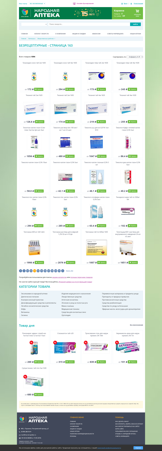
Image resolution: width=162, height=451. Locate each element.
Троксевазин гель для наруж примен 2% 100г (96, 334)
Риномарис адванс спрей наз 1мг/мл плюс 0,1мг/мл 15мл (34, 334)
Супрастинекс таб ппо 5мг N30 (34, 368)
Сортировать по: (128, 57)
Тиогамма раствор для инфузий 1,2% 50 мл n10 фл (65, 233)
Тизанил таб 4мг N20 (96, 95)
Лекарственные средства (72, 297)
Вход (125, 3)
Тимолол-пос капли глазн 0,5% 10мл (34, 198)
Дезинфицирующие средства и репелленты (38, 303)
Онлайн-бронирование (85, 3)
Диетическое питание (30, 297)
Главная (24, 33)
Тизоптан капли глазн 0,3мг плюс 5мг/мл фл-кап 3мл (34, 129)
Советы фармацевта (115, 33)
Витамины (25, 312)
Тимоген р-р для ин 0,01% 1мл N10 (97, 129)
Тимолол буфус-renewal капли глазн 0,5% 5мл (128, 129)
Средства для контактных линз (74, 312)
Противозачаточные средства (114, 300)
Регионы (73, 436)
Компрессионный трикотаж (32, 300)
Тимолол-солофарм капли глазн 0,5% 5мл (97, 198)
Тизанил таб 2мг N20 (34, 95)
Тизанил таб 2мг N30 (65, 95)
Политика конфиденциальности (82, 434)
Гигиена (24, 315)
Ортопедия (66, 315)
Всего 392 (69, 271)
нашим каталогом (59, 277)
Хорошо (138, 448)
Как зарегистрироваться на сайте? (127, 426)
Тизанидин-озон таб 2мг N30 (34, 63)
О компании (60, 33)
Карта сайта (119, 429)
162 (31, 271)
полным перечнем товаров (81, 277)
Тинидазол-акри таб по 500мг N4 (128, 198)
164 (38, 271)
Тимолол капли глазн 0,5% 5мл (65, 162)
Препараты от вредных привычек (115, 297)
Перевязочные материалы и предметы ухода (120, 293)
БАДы (23, 309)
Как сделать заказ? (122, 421)
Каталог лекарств (41, 33)
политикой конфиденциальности (109, 448)
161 (27, 271)
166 (45, 271)
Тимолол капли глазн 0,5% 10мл (34, 162)
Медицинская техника (70, 309)
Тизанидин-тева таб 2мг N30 (96, 63)
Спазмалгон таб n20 (65, 333)
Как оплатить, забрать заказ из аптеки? (129, 424)
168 (52, 271)
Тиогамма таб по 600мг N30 (97, 232)
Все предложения (136, 325)
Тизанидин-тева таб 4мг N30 (128, 63)
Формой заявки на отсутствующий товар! (75, 282)
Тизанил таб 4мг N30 (128, 95)
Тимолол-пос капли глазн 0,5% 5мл (65, 198)
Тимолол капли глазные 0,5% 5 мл (96, 163)
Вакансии (96, 33)
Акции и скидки (79, 33)
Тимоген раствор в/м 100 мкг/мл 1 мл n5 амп (65, 129)
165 (41, 271)
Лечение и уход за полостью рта (75, 303)
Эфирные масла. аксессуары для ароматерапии (121, 309)
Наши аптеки (135, 33)
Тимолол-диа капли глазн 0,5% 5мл (128, 163)
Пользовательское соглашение (126, 431)
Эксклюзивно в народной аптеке (34, 293)
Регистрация (138, 3)
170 (59, 271)
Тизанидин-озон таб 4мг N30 (65, 63)
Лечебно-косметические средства (35, 306)
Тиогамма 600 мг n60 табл (34, 232)
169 (55, 271)
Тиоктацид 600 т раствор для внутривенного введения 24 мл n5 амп (128, 234)
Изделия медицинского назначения (76, 293)
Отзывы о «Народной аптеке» (125, 434)
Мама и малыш (68, 306)
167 (48, 271)
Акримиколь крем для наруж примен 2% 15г (127, 334)
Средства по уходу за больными (115, 306)
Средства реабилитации (112, 303)
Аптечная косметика (70, 300)
